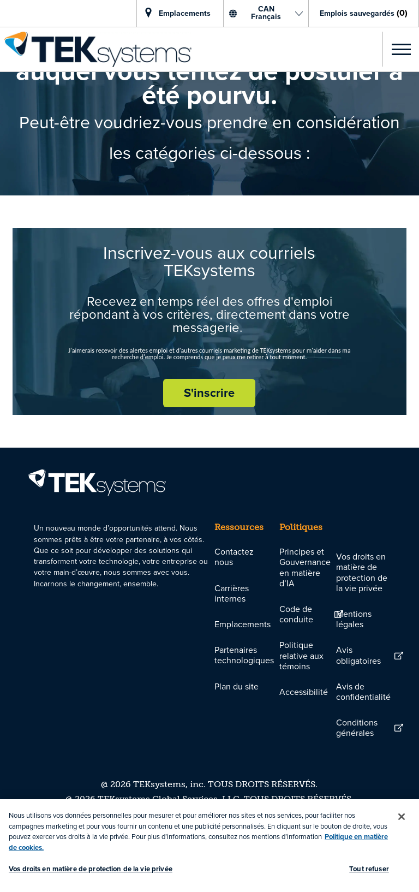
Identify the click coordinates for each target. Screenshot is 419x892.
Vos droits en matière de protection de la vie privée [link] (361, 572)
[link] (95, 49)
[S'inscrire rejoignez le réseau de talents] (209, 393)
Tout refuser (369, 869)
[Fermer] (402, 817)
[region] (209, 845)
